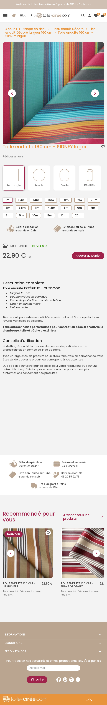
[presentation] (12, 93)
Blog (23, 15)
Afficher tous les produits (83, 516)
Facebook (58, 679)
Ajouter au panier (88, 256)
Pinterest (65, 679)
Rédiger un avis (13, 156)
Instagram (71, 679)
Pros (34, 15)
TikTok (78, 679)
